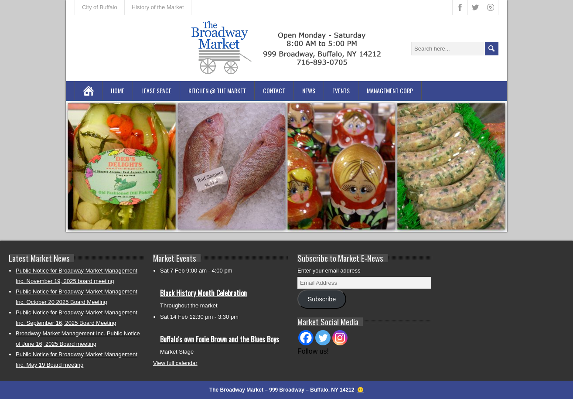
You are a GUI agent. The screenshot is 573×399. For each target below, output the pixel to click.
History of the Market (158, 7)
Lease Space (156, 90)
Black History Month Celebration (203, 293)
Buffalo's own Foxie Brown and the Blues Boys (219, 339)
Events (341, 90)
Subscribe (321, 299)
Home (117, 90)
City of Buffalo (99, 7)
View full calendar (175, 363)
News (308, 90)
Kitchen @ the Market (217, 90)
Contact (274, 90)
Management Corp (390, 90)
